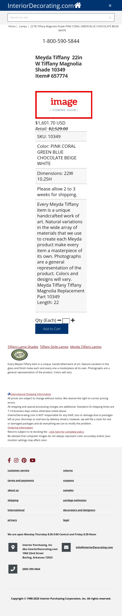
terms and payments (21, 480)
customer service (18, 470)
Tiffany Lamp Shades (23, 347)
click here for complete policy (66, 431)
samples (68, 490)
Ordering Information (20, 427)
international (16, 510)
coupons (68, 480)
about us (13, 490)
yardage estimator (74, 500)
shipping (13, 500)
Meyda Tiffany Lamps (86, 347)
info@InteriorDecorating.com (94, 547)
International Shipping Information (29, 394)
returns (68, 470)
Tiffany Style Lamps (54, 347)
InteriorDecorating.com (45, 5)
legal (66, 520)
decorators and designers (79, 510)
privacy (12, 520)
